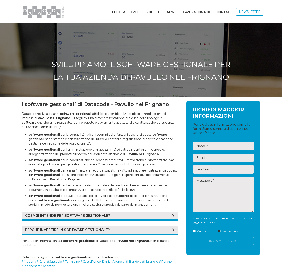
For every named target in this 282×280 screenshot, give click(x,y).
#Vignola (117, 261)
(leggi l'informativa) (205, 222)
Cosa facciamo (125, 12)
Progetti (152, 12)
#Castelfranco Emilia (95, 261)
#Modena (29, 261)
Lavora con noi (196, 12)
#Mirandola (133, 261)
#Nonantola (47, 266)
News (171, 12)
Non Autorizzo (229, 230)
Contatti (225, 12)
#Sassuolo (54, 261)
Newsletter (249, 12)
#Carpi (41, 261)
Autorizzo (201, 230)
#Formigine (71, 261)
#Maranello (150, 261)
